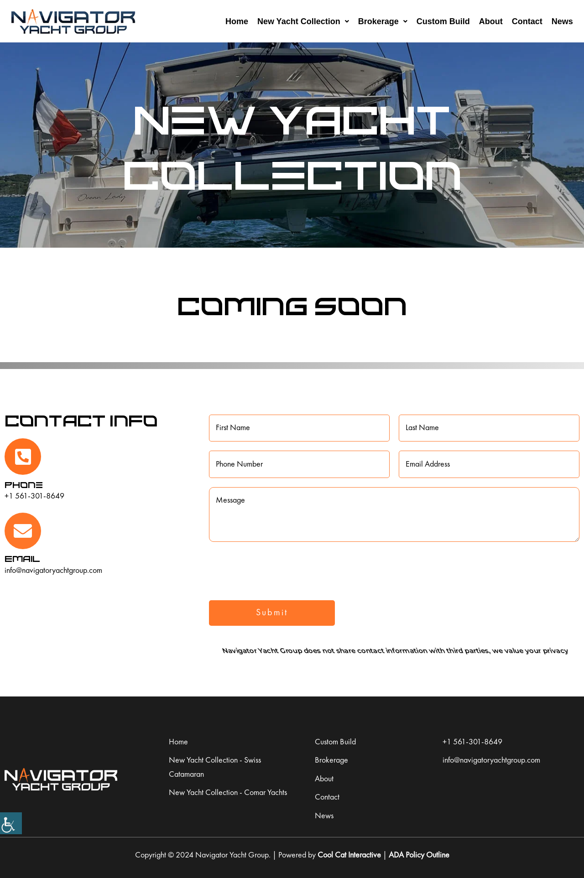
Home (236, 21)
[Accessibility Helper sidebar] (11, 823)
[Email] (23, 531)
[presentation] (278, 569)
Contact (527, 21)
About (491, 21)
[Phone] (23, 456)
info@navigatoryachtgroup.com (53, 570)
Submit (272, 613)
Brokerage (382, 21)
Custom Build (443, 21)
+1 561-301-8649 (34, 496)
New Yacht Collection (303, 21)
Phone (24, 484)
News (562, 21)
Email (22, 558)
